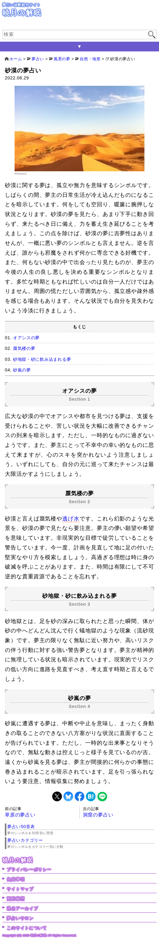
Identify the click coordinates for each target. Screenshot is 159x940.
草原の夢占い (20, 814)
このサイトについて (27, 927)
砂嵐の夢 (22, 369)
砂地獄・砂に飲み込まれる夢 (42, 359)
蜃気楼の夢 (24, 348)
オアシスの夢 (26, 337)
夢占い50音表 (21, 826)
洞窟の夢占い (98, 814)
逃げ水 (71, 519)
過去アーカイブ (22, 908)
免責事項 (16, 879)
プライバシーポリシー (29, 869)
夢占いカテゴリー (25, 840)
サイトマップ (20, 888)
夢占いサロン (20, 918)
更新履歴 (16, 898)
